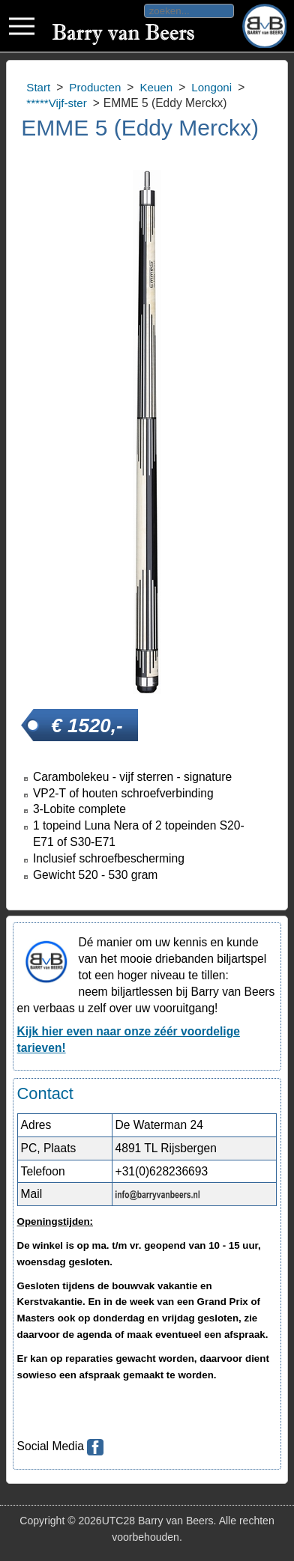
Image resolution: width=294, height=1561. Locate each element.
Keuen (156, 87)
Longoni (211, 87)
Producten (95, 87)
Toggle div (22, 26)
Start (38, 87)
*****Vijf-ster (56, 103)
